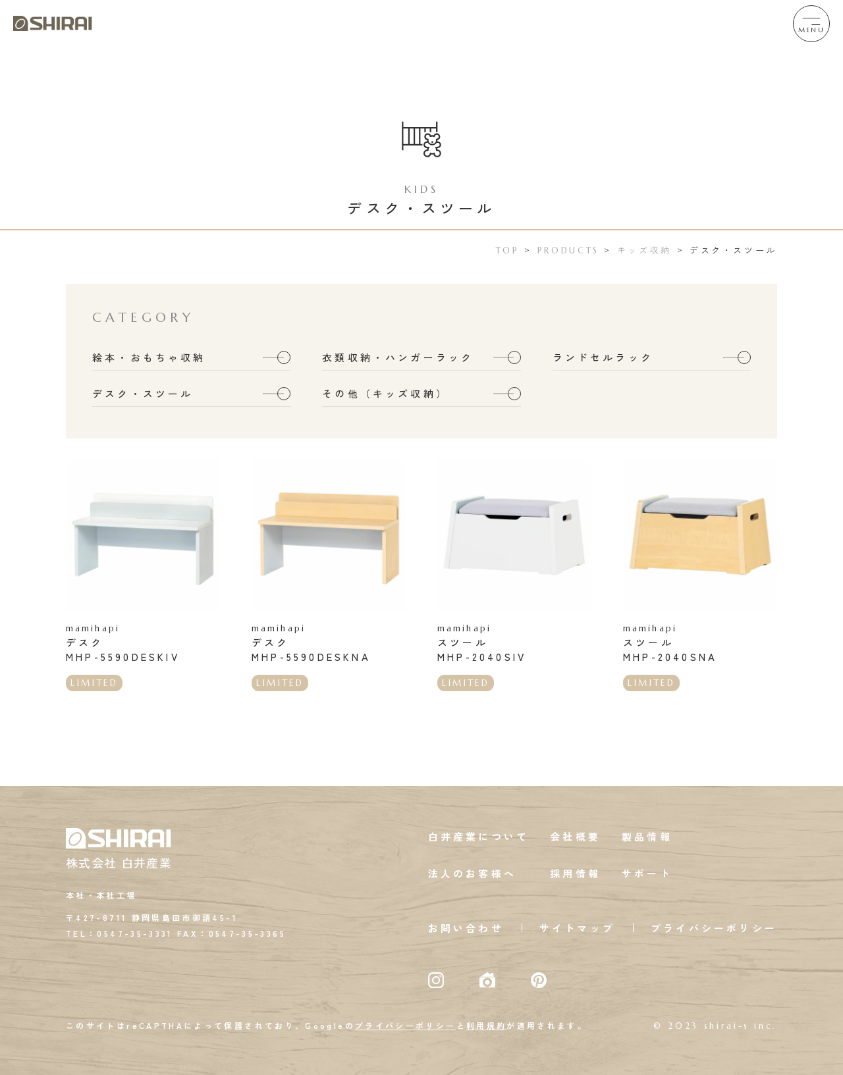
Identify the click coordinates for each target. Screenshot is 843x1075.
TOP (508, 250)
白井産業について (479, 837)
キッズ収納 (644, 250)
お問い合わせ (466, 928)
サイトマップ (577, 928)
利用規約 (486, 1026)
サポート (647, 874)
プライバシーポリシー (714, 928)
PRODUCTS (568, 250)
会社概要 (575, 837)
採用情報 (575, 874)
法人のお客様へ (472, 874)
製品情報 (647, 837)
